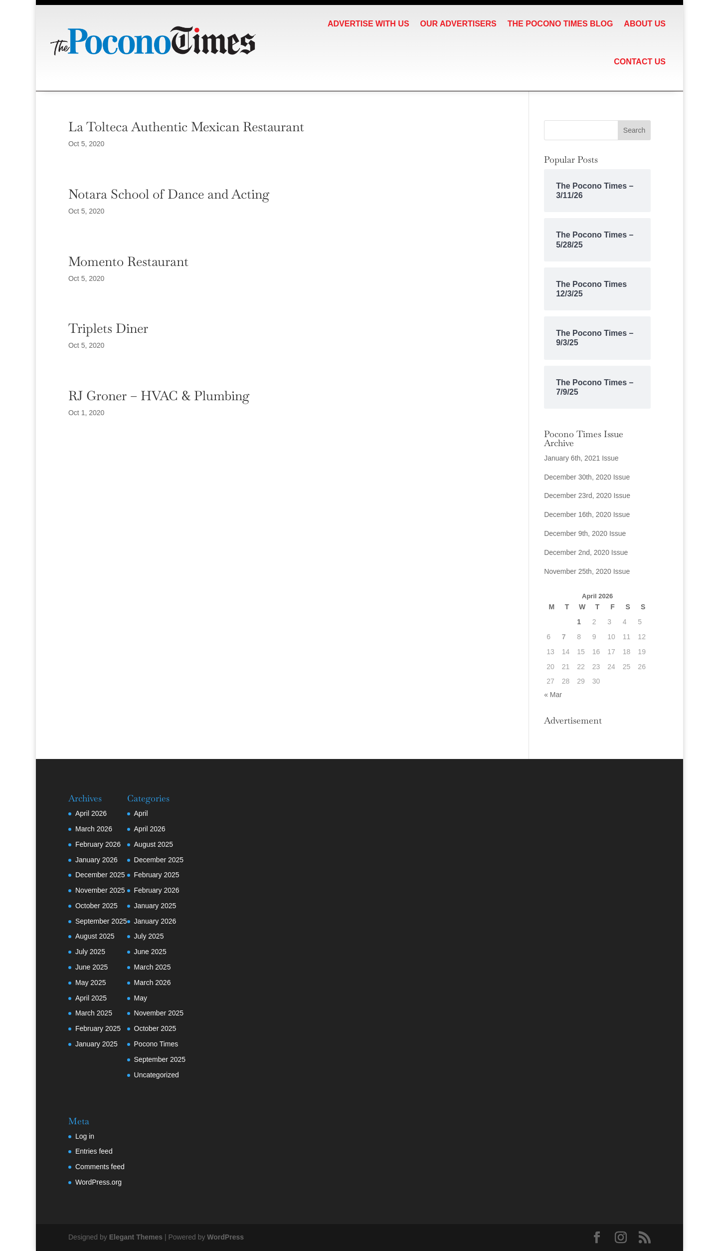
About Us (645, 23)
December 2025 (100, 875)
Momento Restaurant (128, 261)
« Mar (553, 695)
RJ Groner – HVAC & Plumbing (158, 395)
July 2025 (90, 952)
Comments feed (100, 1167)
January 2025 (96, 1044)
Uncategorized (156, 1075)
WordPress (225, 1237)
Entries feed (94, 1151)
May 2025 (90, 983)
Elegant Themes (136, 1237)
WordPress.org (98, 1182)
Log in (84, 1136)
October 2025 (96, 906)
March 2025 (93, 1013)
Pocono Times (156, 1044)
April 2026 (91, 813)
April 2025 (91, 998)
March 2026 (93, 829)
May (140, 998)
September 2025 (101, 921)
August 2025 (95, 936)
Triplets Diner (108, 328)
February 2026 (98, 844)
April (141, 813)
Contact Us (640, 61)
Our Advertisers (458, 23)
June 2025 (91, 967)
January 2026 (96, 860)
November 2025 (100, 890)
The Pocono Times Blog (560, 23)
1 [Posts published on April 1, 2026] (579, 622)
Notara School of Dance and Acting (168, 194)
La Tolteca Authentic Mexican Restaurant (186, 126)
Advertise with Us (368, 23)
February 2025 (98, 1028)
